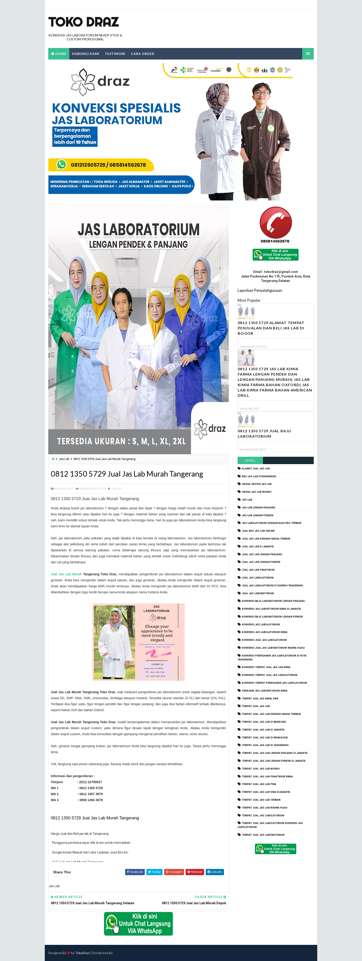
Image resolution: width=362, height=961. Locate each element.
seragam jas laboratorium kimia (264, 690)
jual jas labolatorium (258, 577)
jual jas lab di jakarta (258, 546)
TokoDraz (82, 953)
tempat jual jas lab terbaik (261, 799)
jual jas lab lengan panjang (262, 554)
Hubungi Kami (85, 54)
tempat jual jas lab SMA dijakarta (266, 792)
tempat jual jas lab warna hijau (264, 807)
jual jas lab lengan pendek (261, 562)
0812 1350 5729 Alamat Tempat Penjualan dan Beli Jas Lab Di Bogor (271, 327)
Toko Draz (83, 22)
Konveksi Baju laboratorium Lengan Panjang (273, 601)
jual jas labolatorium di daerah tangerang (272, 585)
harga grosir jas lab (257, 484)
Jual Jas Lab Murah (66, 574)
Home (60, 54)
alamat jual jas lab (256, 468)
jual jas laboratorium (258, 593)
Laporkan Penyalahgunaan (260, 290)
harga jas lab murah (256, 491)
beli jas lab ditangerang (259, 476)
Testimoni (115, 54)
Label (250, 460)
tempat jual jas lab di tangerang (265, 745)
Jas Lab (64, 459)
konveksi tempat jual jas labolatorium (269, 675)
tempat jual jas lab (256, 706)
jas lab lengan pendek (257, 515)
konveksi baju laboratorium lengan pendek (272, 616)
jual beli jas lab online (258, 530)
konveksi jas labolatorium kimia (264, 632)
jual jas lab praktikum (258, 569)
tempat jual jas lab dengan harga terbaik (271, 714)
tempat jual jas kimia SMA (260, 698)
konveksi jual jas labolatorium (264, 640)
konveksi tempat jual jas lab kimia (266, 667)
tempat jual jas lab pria (259, 784)
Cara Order (142, 54)
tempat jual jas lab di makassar (265, 737)
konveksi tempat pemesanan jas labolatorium (274, 682)
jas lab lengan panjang (258, 507)
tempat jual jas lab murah (261, 768)
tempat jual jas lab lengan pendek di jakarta (274, 760)
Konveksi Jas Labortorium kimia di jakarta (271, 608)
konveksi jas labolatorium (261, 624)
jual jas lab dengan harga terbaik (266, 538)
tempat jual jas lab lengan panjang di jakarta (275, 753)
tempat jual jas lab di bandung (264, 721)
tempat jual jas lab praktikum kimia (267, 776)
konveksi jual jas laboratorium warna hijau (273, 647)
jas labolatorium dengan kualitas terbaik (271, 523)
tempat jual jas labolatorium (263, 815)
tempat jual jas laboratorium (263, 834)
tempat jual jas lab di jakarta (263, 729)
